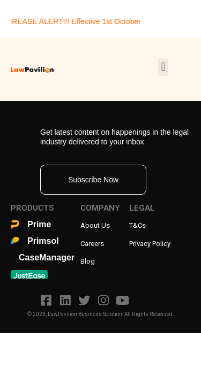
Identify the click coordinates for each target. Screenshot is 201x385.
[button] (163, 67)
